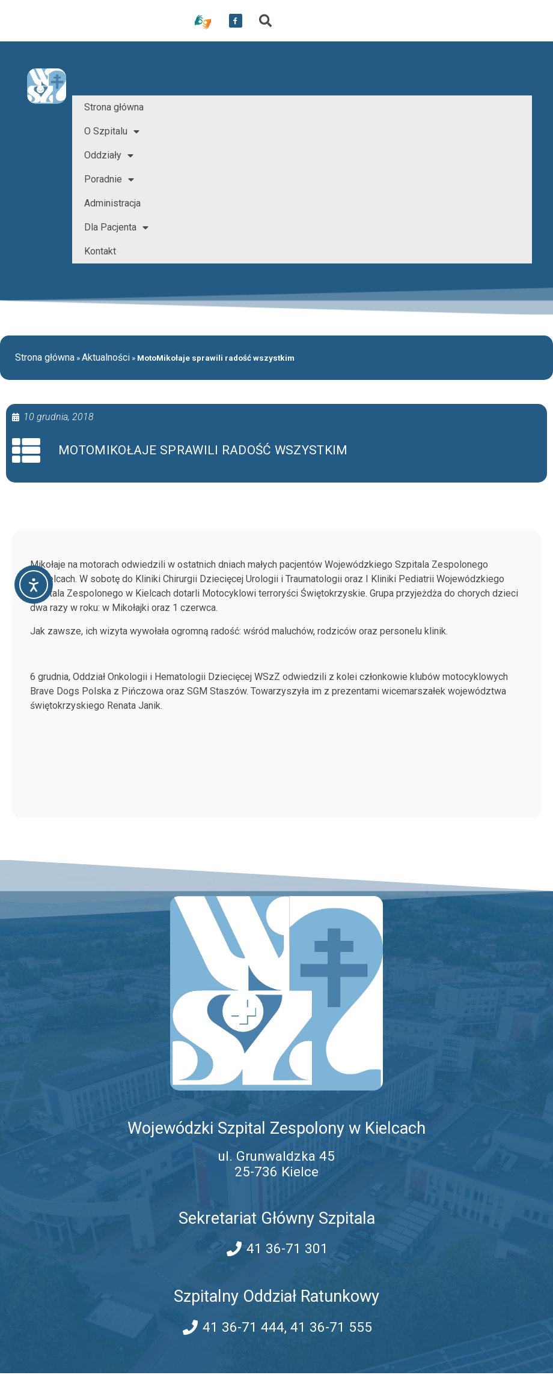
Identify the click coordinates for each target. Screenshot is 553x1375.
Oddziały (108, 155)
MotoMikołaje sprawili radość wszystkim (204, 451)
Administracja (112, 203)
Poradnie (109, 179)
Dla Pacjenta (116, 227)
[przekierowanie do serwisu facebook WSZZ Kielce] (235, 21)
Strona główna (114, 107)
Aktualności (106, 357)
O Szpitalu (111, 131)
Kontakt (100, 251)
